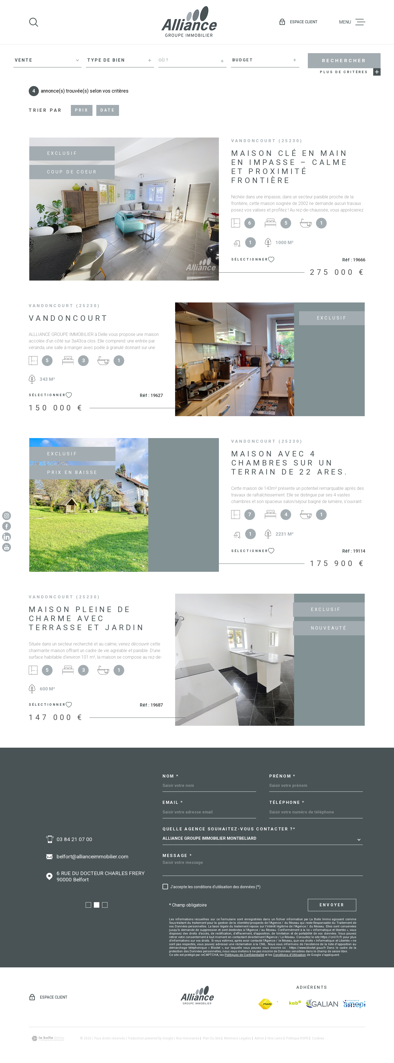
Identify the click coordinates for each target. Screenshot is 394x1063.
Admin (259, 1038)
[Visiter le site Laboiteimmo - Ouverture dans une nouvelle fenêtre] (48, 1038)
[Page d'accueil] (189, 22)
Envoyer (332, 905)
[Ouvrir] (34, 22)
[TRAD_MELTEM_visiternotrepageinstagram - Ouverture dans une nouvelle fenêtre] (6, 515)
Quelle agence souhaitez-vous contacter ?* (229, 829)
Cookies (318, 1038)
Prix (81, 110)
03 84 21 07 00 (74, 839)
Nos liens (275, 1038)
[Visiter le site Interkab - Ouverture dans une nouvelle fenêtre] (289, 1004)
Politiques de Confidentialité (244, 955)
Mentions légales (237, 1038)
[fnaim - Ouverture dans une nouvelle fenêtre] (265, 1004)
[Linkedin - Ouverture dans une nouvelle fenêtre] (6, 536)
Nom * (171, 776)
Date (107, 110)
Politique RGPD (297, 1038)
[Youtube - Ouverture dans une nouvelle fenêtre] (6, 547)
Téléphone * (287, 803)
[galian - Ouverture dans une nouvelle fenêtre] (321, 1004)
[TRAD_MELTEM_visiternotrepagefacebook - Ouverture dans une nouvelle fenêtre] (6, 526)
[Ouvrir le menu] (352, 22)
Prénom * (282, 776)
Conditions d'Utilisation (289, 955)
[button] (88, 905)
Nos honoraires (187, 1038)
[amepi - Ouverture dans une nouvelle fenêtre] (354, 1004)
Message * (177, 856)
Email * (173, 803)
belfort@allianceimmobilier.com (92, 856)
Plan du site (212, 1038)
